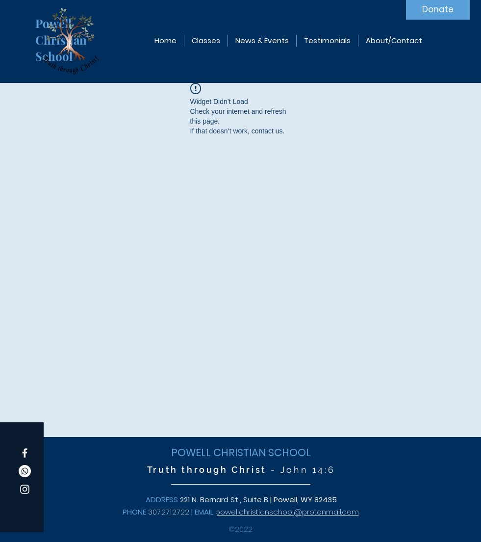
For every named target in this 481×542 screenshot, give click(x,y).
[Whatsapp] (25, 471)
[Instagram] (25, 489)
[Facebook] (25, 453)
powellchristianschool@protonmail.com (287, 512)
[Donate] (438, 10)
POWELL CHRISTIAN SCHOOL (241, 452)
